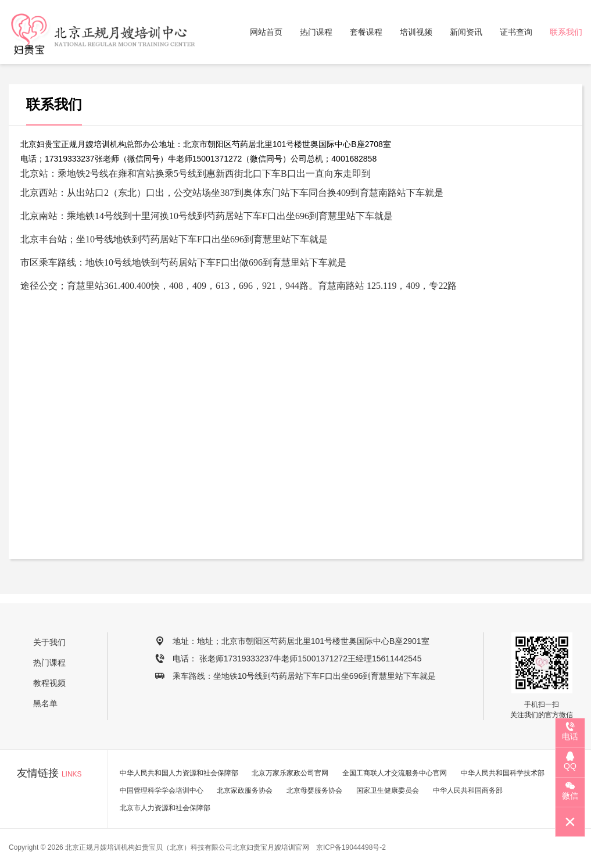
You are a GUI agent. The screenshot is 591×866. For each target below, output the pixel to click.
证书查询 (516, 32)
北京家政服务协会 (245, 790)
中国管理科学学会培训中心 (161, 790)
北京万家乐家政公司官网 (290, 773)
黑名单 (45, 703)
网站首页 (266, 32)
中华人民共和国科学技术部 (503, 773)
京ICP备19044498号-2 (351, 847)
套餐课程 (366, 32)
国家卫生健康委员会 (387, 790)
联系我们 (566, 32)
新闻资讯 (466, 32)
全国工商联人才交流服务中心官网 (394, 773)
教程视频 (49, 683)
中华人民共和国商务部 (468, 790)
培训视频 (416, 32)
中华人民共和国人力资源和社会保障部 (179, 773)
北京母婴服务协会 (314, 790)
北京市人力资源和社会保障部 (165, 808)
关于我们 (49, 642)
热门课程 (316, 32)
